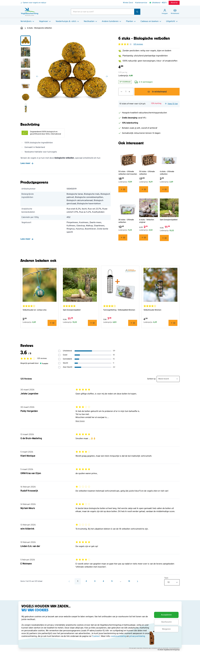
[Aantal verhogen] (130, 91)
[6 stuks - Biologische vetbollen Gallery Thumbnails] (25, 74)
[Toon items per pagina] (172, 582)
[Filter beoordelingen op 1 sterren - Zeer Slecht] (59, 367)
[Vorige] (37, 76)
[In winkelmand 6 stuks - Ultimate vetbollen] (164, 189)
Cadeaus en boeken (151, 21)
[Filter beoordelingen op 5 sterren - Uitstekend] (59, 351)
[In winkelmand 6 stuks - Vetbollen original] (143, 237)
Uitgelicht (172, 21)
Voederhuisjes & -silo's (67, 21)
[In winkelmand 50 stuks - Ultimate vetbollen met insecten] (122, 189)
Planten (131, 21)
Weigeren (166, 629)
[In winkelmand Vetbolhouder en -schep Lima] (52, 323)
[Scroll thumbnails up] (25, 39)
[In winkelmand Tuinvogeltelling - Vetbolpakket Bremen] (132, 323)
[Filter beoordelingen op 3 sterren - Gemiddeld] (59, 359)
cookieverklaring (119, 636)
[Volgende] (107, 76)
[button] (125, 44)
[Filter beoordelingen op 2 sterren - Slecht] (59, 363)
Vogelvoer (45, 21)
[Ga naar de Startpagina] (21, 28)
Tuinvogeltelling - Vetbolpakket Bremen (119, 310)
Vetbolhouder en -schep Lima (34, 310)
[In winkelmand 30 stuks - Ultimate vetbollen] (122, 237)
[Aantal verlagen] (120, 91)
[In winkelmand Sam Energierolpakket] (164, 238)
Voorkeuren (166, 622)
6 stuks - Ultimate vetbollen (167, 172)
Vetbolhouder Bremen (152, 310)
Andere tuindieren (112, 21)
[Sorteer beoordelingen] (168, 379)
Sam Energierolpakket (168, 220)
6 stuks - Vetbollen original (146, 221)
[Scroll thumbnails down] (25, 110)
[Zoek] (137, 12)
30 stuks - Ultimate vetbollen (126, 221)
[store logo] (29, 12)
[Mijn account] (164, 11)
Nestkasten (90, 21)
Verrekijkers (27, 21)
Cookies (96, 636)
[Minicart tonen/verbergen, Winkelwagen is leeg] (175, 11)
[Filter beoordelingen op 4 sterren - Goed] (59, 355)
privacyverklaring (137, 636)
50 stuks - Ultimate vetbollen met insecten (127, 172)
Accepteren (166, 615)
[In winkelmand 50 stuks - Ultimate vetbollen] (143, 189)
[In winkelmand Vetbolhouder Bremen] (172, 323)
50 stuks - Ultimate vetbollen (147, 172)
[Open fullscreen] (72, 74)
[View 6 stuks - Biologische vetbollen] (25, 41)
